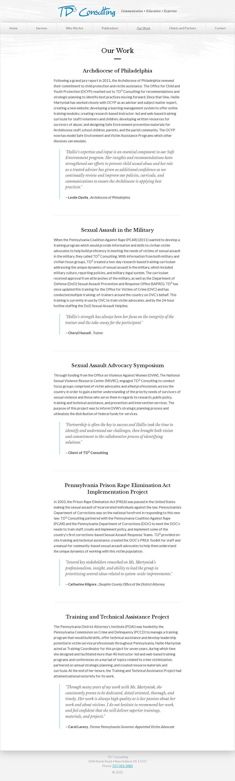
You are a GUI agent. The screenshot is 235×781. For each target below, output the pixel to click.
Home (13, 28)
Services (41, 28)
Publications (110, 28)
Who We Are (74, 28)
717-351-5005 (122, 766)
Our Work (143, 28)
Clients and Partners (182, 28)
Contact (220, 28)
